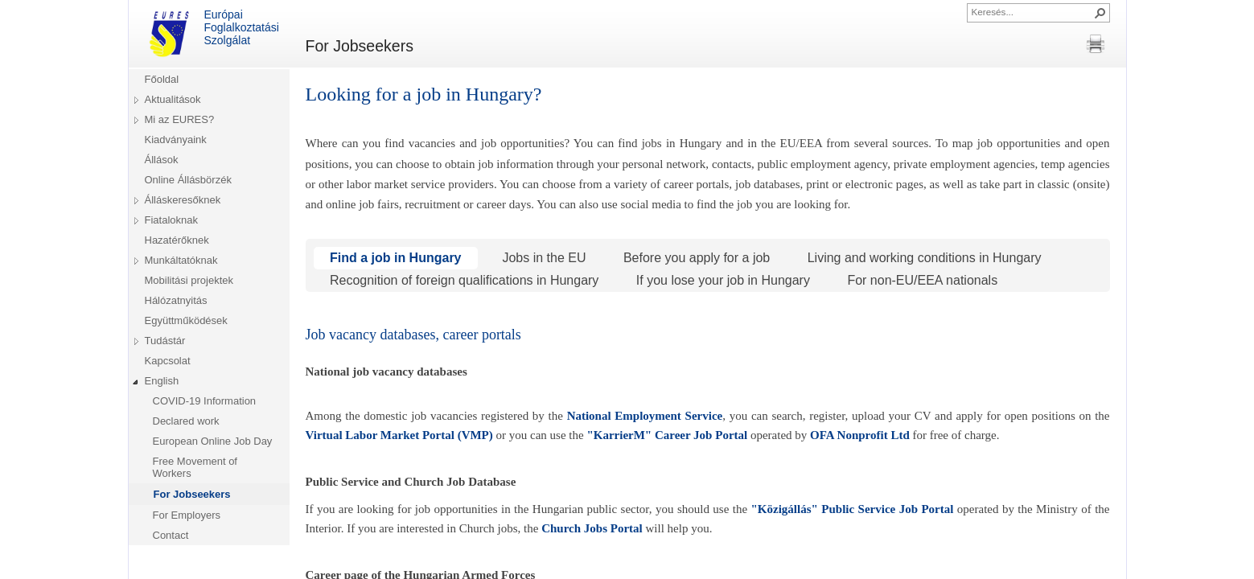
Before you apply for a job (694, 258)
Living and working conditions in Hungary (922, 258)
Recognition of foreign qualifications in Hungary (463, 280)
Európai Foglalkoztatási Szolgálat (212, 34)
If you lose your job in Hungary (721, 280)
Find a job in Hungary (396, 258)
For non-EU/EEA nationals (920, 280)
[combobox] (1032, 11)
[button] (1100, 13)
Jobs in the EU (542, 258)
